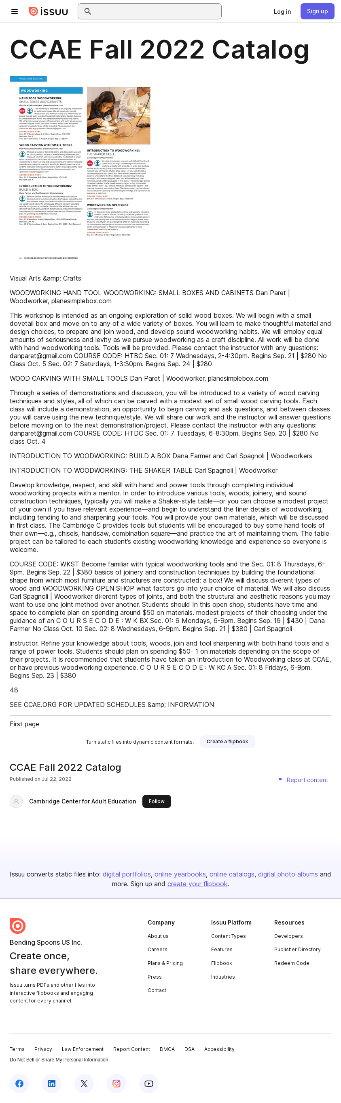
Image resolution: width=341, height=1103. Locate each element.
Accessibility (219, 1049)
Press (155, 977)
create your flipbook (197, 884)
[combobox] (157, 11)
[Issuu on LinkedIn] (51, 1083)
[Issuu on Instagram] (116, 1083)
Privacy (43, 1049)
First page (24, 724)
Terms (17, 1049)
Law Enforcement (83, 1049)
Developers (288, 936)
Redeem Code (291, 963)
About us (158, 936)
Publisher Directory (297, 949)
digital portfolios (127, 874)
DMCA (167, 1049)
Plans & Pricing (165, 963)
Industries (223, 977)
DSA (189, 1049)
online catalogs (232, 874)
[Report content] (302, 780)
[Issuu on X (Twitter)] (84, 1083)
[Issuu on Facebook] (19, 1083)
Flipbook (221, 963)
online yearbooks (180, 874)
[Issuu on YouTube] (149, 1083)
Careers (157, 949)
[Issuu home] (48, 11)
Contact (157, 990)
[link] (282, 11)
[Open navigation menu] (14, 11)
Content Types (228, 936)
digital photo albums (288, 874)
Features (222, 949)
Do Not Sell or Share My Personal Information (59, 1060)
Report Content (131, 1049)
